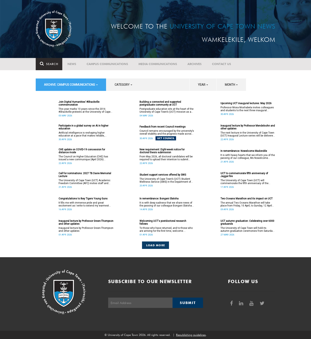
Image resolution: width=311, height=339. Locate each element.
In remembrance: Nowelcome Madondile (243, 151)
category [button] (123, 84)
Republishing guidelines (191, 335)
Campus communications (107, 64)
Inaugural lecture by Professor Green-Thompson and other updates (86, 222)
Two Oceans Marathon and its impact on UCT (246, 198)
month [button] (231, 84)
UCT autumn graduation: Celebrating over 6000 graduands (247, 222)
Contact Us (221, 64)
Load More (155, 245)
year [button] (203, 84)
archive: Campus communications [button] (71, 84)
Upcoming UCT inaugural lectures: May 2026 (246, 103)
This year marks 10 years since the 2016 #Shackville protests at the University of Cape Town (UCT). (84, 110)
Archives (194, 64)
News (71, 64)
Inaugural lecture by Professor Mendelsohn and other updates (247, 127)
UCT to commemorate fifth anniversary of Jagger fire (244, 175)
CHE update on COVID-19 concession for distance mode (82, 151)
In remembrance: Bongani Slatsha (159, 198)
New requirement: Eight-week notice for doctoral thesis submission (162, 151)
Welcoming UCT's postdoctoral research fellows (163, 222)
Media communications (157, 64)
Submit (188, 303)
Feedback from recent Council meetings (163, 126)
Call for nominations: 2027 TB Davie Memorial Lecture (85, 175)
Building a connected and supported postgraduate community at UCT (160, 103)
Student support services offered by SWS (163, 174)
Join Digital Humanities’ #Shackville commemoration (79, 103)
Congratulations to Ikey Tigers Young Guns (83, 198)
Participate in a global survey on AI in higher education (83, 127)
